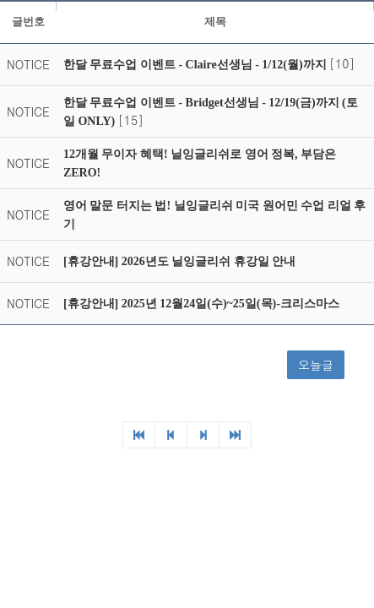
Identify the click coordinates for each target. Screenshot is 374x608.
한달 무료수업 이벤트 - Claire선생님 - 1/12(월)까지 (196, 64)
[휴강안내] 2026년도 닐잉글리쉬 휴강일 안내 (179, 261)
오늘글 (315, 364)
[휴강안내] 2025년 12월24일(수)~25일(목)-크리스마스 (201, 303)
